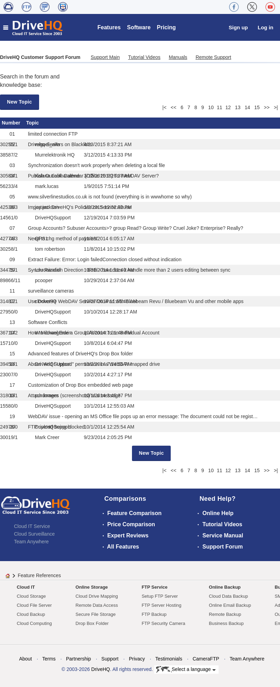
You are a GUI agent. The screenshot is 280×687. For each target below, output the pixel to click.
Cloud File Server (34, 605)
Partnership (78, 659)
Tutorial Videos (144, 57)
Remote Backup (225, 614)
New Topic (19, 102)
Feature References (39, 575)
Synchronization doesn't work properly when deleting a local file (96, 165)
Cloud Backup (31, 614)
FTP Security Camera (163, 623)
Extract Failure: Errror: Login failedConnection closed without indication (105, 259)
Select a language (186, 669)
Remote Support (213, 57)
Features (109, 27)
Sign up (238, 27)
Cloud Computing (34, 623)
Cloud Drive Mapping (96, 596)
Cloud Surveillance (34, 534)
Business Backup (226, 623)
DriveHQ (100, 669)
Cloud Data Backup (228, 596)
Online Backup (225, 587)
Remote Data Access (96, 605)
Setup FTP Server (160, 596)
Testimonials (168, 659)
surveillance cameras (51, 291)
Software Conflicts (47, 322)
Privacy (137, 659)
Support (109, 659)
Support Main (105, 57)
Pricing (166, 27)
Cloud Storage (31, 596)
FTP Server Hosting (162, 605)
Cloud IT (26, 587)
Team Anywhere (31, 541)
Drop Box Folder (92, 623)
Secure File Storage (95, 614)
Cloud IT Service (32, 526)
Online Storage (91, 587)
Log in (265, 27)
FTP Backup (154, 614)
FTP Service (155, 587)
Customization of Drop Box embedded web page (80, 385)
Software (139, 27)
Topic (32, 123)
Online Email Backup (230, 605)
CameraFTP (206, 659)
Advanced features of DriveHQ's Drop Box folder (80, 353)
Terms (49, 659)
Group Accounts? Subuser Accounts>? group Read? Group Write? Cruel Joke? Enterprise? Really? (135, 228)
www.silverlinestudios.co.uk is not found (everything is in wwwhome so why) (110, 196)
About (25, 659)
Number (11, 123)
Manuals (178, 57)
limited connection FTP (53, 134)
